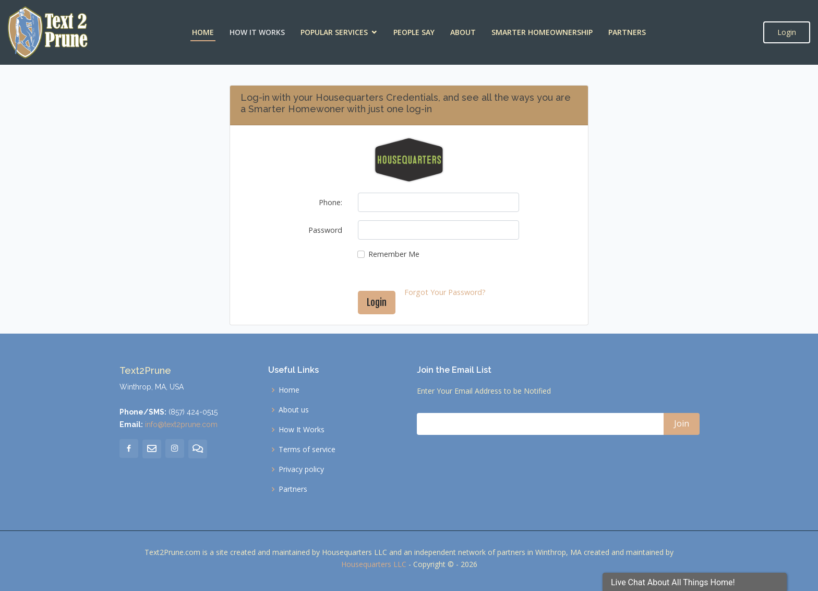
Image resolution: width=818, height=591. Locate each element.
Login (786, 32)
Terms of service (307, 449)
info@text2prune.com (181, 424)
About (463, 32)
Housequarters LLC (373, 564)
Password (325, 230)
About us (294, 409)
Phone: (330, 202)
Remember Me (393, 254)
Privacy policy (301, 469)
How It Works (257, 32)
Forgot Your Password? (445, 292)
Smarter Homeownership (542, 32)
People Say (414, 32)
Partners (627, 32)
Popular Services (334, 32)
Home (203, 32)
